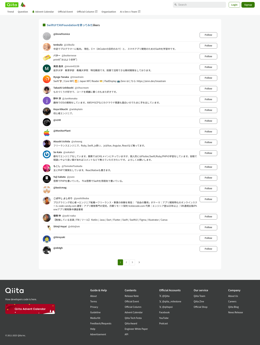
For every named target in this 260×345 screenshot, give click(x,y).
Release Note (132, 296)
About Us (233, 296)
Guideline (95, 312)
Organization (108, 11)
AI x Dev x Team (130, 11)
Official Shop (200, 306)
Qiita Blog (233, 306)
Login (234, 4)
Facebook (164, 312)
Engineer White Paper (136, 328)
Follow (208, 35)
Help (92, 328)
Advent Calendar (43, 11)
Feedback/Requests (100, 323)
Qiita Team (199, 296)
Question (23, 11)
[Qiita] (11, 4)
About (93, 296)
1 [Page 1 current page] (120, 262)
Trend (10, 11)
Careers (232, 301)
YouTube (163, 318)
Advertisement (98, 334)
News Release (235, 312)
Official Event (65, 11)
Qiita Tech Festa (133, 318)
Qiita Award (131, 323)
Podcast (163, 323)
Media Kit (95, 318)
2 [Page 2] (126, 262)
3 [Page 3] (132, 262)
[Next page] (139, 262)
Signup (248, 4)
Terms (93, 301)
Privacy (94, 306)
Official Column (87, 11)
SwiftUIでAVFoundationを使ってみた (70, 25)
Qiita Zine (199, 301)
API (126, 334)
